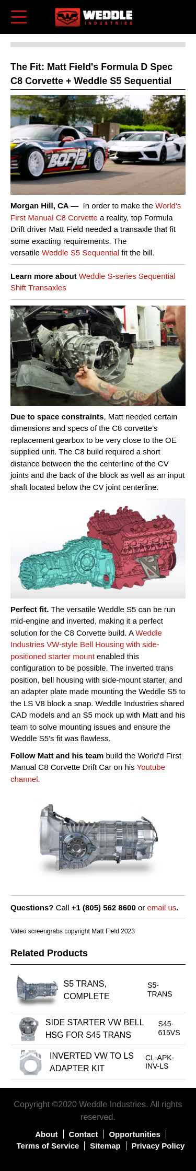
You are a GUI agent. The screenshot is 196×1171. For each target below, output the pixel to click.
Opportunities (134, 1134)
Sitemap (105, 1145)
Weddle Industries (112, 1104)
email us (161, 907)
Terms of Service (48, 1145)
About (46, 1134)
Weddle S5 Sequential (80, 252)
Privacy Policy (158, 1145)
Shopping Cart (179, 16)
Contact (83, 1134)
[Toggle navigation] (20, 17)
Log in (162, 9)
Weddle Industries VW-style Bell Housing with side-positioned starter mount (86, 644)
